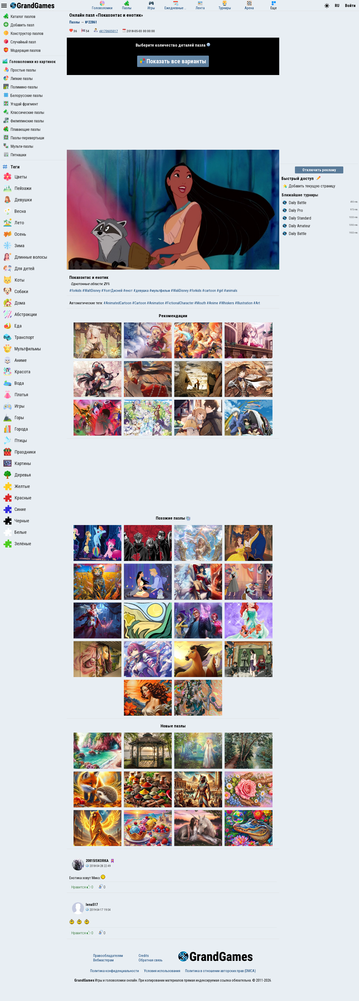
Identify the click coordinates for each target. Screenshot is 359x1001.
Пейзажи (17, 188)
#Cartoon (139, 303)
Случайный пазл (19, 42)
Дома (14, 303)
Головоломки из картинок (29, 61)
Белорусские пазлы (23, 95)
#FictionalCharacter (179, 303)
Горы (13, 417)
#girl (220, 290)
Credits (144, 971)
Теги (11, 167)
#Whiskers (226, 303)
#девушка (141, 290)
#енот (128, 290)
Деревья (17, 475)
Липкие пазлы (18, 78)
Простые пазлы (19, 70)
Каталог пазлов (19, 16)
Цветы (15, 177)
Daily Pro (293, 210)
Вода (13, 383)
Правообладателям (108, 971)
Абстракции (20, 314)
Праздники (19, 452)
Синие (14, 509)
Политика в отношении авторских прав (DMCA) (220, 987)
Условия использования (162, 987)
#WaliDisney (179, 290)
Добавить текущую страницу (309, 186)
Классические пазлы (23, 112)
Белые (15, 532)
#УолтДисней (111, 290)
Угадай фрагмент (20, 104)
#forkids (75, 290)
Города (15, 429)
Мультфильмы (22, 349)
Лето (13, 223)
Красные (17, 498)
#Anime (212, 303)
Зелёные (17, 543)
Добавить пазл (18, 25)
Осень (14, 234)
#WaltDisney (91, 290)
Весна (14, 211)
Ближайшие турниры (300, 195)
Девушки (17, 200)
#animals (230, 290)
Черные (16, 521)
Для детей (18, 268)
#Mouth (200, 303)
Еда (12, 326)
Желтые (16, 486)
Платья (15, 394)
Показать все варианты (173, 61)
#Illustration (244, 303)
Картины (17, 463)
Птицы (15, 440)
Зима (13, 245)
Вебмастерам (103, 976)
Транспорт (18, 337)
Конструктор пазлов (23, 33)
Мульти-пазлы (18, 146)
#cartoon (209, 290)
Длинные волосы (25, 257)
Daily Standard (297, 218)
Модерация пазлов (22, 50)
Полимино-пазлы (20, 87)
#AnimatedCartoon (117, 303)
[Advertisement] (173, 112)
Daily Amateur (296, 226)
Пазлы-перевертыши (23, 138)
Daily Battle (294, 202)
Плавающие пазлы (21, 129)
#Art (256, 303)
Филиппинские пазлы (23, 121)
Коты (13, 280)
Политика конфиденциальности (114, 987)
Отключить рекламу (319, 170)
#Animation (155, 303)
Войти (350, 5)
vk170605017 (108, 31)
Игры (13, 406)
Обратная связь (151, 976)
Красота (16, 372)
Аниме (15, 360)
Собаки (15, 291)
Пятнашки (14, 155)
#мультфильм (159, 290)
